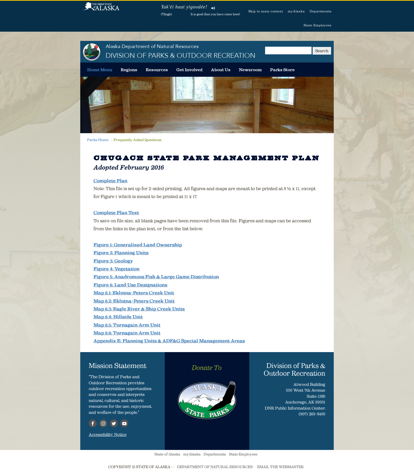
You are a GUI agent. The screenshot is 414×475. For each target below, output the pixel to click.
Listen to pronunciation (213, 7)
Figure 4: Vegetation (116, 268)
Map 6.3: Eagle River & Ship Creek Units (139, 308)
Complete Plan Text (116, 212)
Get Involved (189, 69)
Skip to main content (265, 11)
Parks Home (98, 140)
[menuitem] (99, 70)
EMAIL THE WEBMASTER (280, 467)
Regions (129, 69)
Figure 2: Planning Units (120, 252)
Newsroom (250, 69)
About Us (220, 69)
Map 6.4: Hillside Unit (118, 316)
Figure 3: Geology (113, 260)
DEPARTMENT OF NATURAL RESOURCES (215, 467)
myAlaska (296, 11)
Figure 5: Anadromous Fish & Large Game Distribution (156, 276)
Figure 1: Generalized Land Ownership (137, 244)
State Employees (318, 25)
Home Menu (99, 69)
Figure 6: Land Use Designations (130, 284)
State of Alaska (101, 9)
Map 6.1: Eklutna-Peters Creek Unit (133, 292)
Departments (321, 11)
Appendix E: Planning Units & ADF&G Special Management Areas (169, 340)
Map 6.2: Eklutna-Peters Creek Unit (134, 301)
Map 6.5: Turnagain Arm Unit (126, 325)
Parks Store (282, 69)
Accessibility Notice (107, 434)
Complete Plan (110, 180)
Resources (157, 69)
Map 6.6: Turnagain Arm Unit (126, 332)
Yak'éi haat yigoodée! (184, 6)
